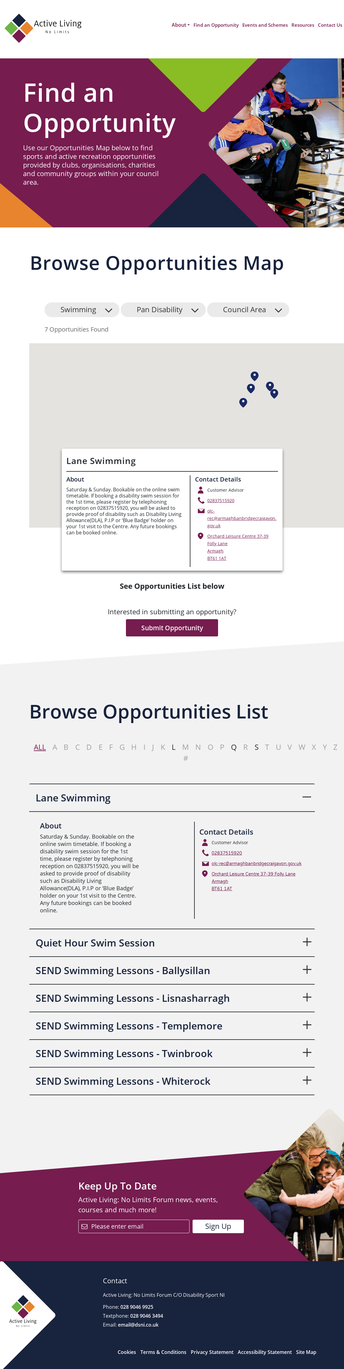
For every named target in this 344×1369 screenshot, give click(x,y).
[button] (255, 376)
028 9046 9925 (136, 1307)
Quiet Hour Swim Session (95, 942)
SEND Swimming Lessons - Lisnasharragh (133, 998)
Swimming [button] (78, 309)
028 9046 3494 (146, 1315)
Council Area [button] (244, 309)
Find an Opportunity (216, 25)
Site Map (306, 1352)
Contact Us (330, 25)
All (40, 747)
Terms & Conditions (163, 1352)
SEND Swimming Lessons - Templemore (129, 1025)
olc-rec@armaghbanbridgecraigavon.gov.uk (241, 518)
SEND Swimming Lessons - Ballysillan (123, 970)
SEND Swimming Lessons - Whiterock (123, 1081)
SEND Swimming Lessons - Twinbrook (124, 1053)
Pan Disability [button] (159, 309)
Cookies (127, 1352)
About (179, 25)
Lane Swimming (73, 797)
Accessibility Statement (265, 1352)
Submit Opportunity (172, 628)
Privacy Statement (212, 1352)
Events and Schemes (265, 25)
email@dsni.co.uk (137, 1324)
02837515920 (220, 500)
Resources (302, 25)
